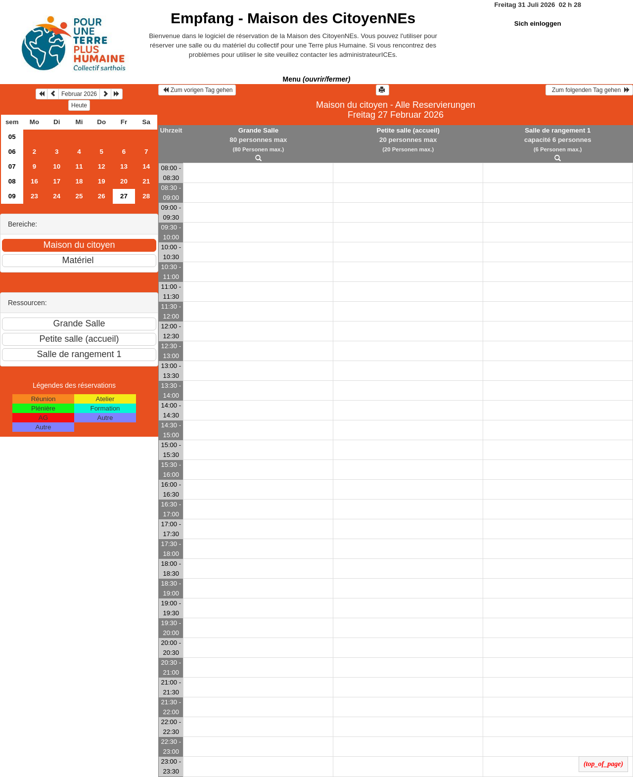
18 (79, 181)
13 (124, 166)
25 (79, 196)
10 (56, 166)
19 (101, 181)
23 (34, 196)
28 (146, 196)
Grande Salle (258, 130)
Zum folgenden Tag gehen (589, 90)
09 (12, 196)
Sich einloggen (537, 23)
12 (101, 166)
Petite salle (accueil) (408, 130)
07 (12, 166)
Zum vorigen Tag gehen (197, 90)
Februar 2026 (79, 94)
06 (12, 151)
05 (12, 136)
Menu (317, 79)
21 (146, 181)
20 (124, 181)
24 (56, 196)
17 (56, 181)
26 (101, 196)
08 (12, 181)
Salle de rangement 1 (557, 130)
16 (34, 181)
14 (146, 166)
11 (79, 166)
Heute (79, 105)
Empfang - (293, 18)
